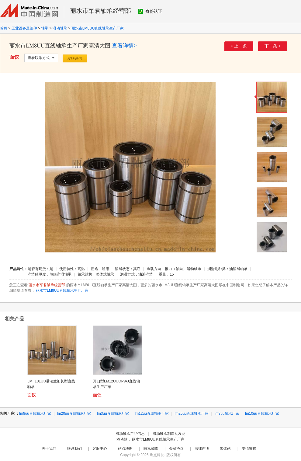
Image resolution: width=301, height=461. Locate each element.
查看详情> (124, 46)
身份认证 (150, 11)
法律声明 (202, 448)
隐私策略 (151, 448)
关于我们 (49, 448)
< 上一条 (239, 46)
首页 (3, 28)
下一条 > (273, 46)
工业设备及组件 (24, 28)
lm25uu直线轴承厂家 (192, 413)
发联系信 (74, 58)
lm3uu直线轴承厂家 (113, 413)
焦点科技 (157, 455)
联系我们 (74, 448)
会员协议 (176, 448)
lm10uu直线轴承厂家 (262, 413)
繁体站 (225, 448)
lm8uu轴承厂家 (227, 413)
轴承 (44, 28)
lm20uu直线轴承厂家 (74, 413)
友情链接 (249, 448)
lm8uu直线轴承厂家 (35, 413)
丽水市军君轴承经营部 (100, 10)
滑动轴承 (60, 28)
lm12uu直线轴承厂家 (152, 413)
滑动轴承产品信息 (130, 433)
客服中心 (99, 448)
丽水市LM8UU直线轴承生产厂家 (97, 28)
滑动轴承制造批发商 (169, 433)
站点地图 (125, 448)
